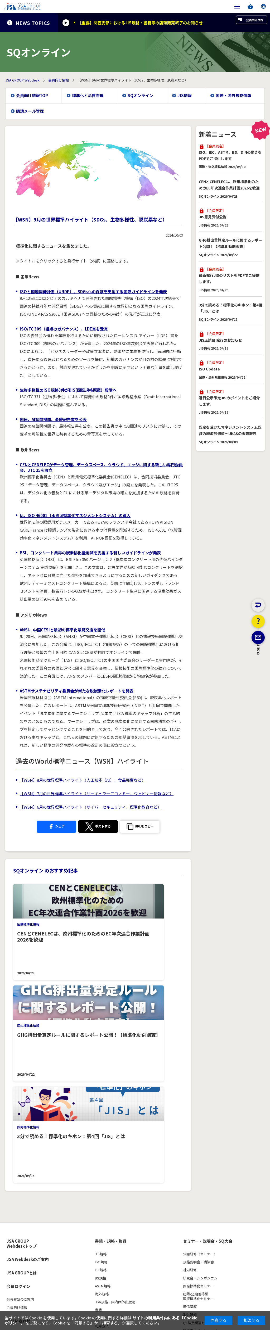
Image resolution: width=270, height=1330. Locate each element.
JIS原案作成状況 (195, 1221)
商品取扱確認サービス (112, 1156)
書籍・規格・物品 (111, 1039)
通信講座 (190, 1105)
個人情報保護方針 (19, 1272)
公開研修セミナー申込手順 (203, 1145)
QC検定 (13, 1184)
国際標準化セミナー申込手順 (205, 1153)
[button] (142, 827)
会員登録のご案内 (20, 1097)
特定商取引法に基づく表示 (60, 1272)
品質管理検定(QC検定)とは (27, 1197)
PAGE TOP (258, 677)
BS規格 (100, 1076)
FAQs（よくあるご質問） (114, 1132)
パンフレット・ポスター (26, 1229)
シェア (54, 826)
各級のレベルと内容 (22, 1205)
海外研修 (190, 1113)
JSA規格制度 (193, 1213)
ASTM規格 (102, 1084)
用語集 (188, 1237)
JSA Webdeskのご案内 (28, 1057)
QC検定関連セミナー (199, 1121)
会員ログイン (18, 1084)
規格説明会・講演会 (198, 1060)
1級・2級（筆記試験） (24, 1213)
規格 (187, 1184)
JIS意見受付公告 (212, 216)
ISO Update (209, 369)
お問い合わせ (18, 1119)
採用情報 (14, 1146)
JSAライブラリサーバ (111, 1140)
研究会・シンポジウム (200, 1076)
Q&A (10, 1237)
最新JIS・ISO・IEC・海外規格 (206, 1197)
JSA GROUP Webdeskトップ (22, 1042)
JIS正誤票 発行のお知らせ (220, 340)
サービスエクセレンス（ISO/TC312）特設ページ (220, 1245)
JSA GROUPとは (22, 1071)
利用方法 (102, 1124)
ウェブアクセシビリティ (28, 1132)
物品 (98, 1116)
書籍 (98, 1108)
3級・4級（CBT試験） (23, 1221)
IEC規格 (101, 1068)
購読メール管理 (30, 111)
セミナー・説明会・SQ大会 (207, 1039)
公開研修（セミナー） (200, 1052)
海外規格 (102, 1092)
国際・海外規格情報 (233, 95)
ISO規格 (101, 1060)
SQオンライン (140, 95)
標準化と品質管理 (88, 95)
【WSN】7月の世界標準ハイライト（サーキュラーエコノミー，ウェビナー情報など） (96, 793)
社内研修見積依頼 (196, 1161)
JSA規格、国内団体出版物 (115, 1100)
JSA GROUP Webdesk (22, 80)
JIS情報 (184, 95)
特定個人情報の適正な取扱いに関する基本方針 (144, 1272)
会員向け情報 (246, 22)
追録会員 (102, 1148)
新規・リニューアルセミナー (205, 1137)
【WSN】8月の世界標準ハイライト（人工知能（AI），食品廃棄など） (83, 780)
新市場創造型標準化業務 (202, 1205)
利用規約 (94, 1272)
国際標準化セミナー (198, 1084)
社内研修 (190, 1068)
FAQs (187, 1169)
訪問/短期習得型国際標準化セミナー (198, 1095)
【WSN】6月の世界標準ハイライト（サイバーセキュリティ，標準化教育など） (90, 807)
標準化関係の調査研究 (200, 1229)
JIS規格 (101, 1052)
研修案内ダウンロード (200, 1129)
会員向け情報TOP (32, 95)
